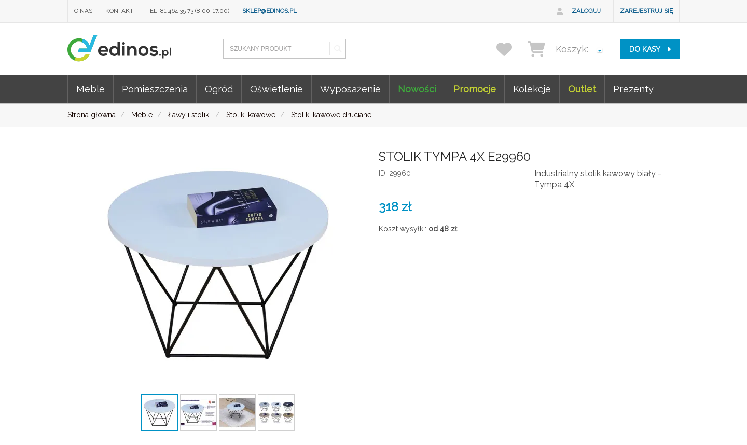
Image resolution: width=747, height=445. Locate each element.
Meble (90, 89)
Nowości (417, 89)
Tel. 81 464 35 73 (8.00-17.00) (187, 11)
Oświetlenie (276, 89)
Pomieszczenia (155, 89)
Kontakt (119, 11)
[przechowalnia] (510, 49)
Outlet (582, 89)
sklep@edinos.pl (269, 11)
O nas (83, 11)
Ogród (219, 89)
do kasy (650, 49)
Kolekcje (532, 89)
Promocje (474, 89)
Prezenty (633, 89)
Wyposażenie (350, 89)
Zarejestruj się (646, 11)
